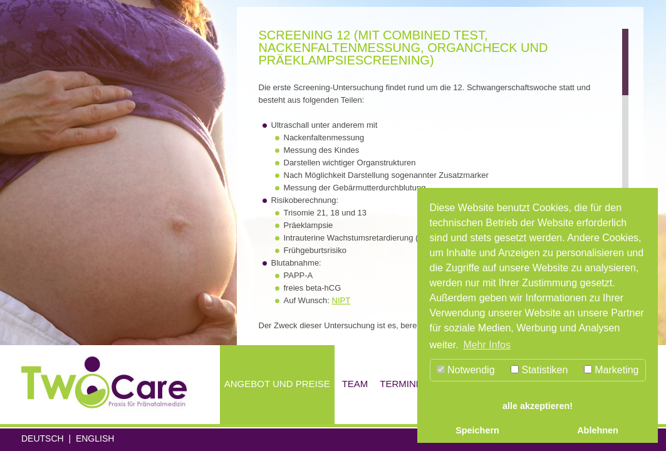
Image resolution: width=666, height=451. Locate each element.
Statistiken (539, 370)
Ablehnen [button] (597, 430)
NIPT (341, 300)
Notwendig (466, 370)
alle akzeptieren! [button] (537, 406)
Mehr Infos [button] (487, 345)
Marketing (611, 370)
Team (355, 383)
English (95, 438)
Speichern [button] (477, 430)
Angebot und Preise (277, 383)
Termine (401, 383)
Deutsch (42, 438)
